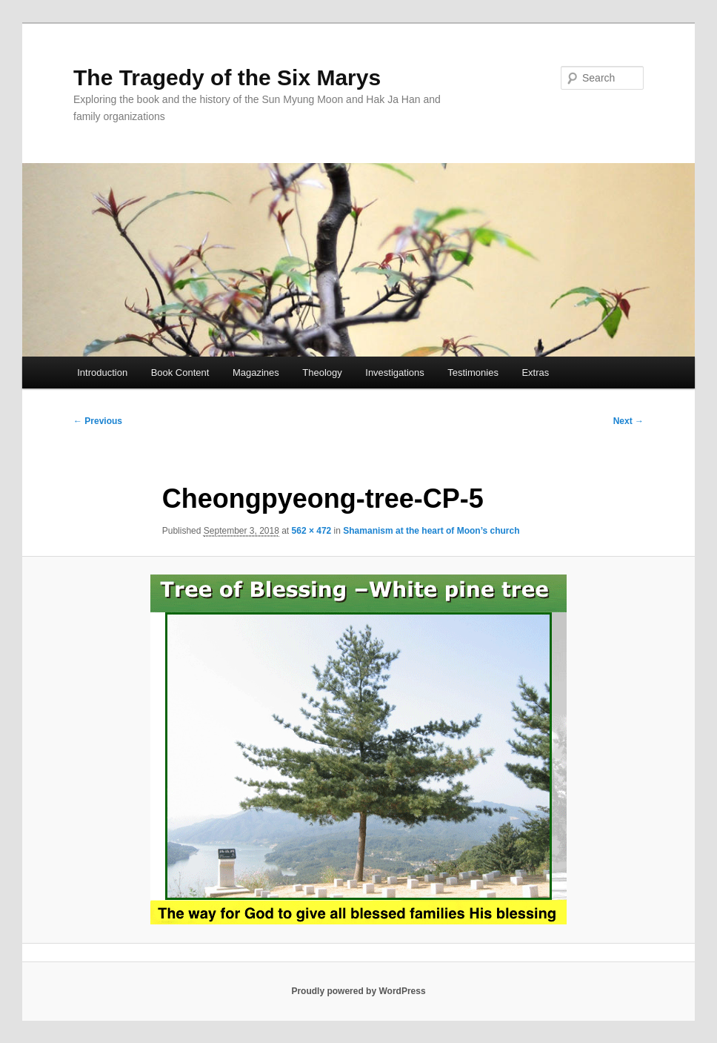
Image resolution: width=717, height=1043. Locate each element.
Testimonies (472, 372)
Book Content (180, 372)
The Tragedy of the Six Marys (227, 77)
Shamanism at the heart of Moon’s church (431, 531)
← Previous (97, 421)
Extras (535, 372)
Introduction (102, 372)
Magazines (256, 372)
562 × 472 (312, 531)
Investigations (394, 372)
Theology (321, 372)
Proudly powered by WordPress (358, 991)
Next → (628, 421)
